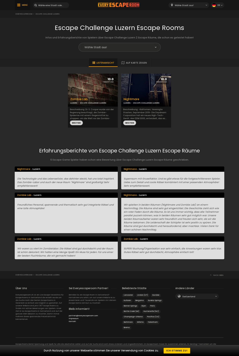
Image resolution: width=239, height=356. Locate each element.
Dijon (143, 306)
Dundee (155, 295)
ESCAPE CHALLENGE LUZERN (93, 103)
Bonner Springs (130, 306)
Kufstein (127, 300)
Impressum (74, 318)
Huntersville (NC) (151, 311)
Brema (127, 327)
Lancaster (128, 295)
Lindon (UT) (142, 295)
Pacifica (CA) (153, 316)
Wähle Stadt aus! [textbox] (184, 5)
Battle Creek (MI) (131, 311)
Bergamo (139, 300)
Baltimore (128, 322)
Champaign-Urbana (133, 316)
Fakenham (153, 322)
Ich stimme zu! (177, 350)
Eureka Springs (154, 300)
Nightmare (131, 99)
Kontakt (72, 321)
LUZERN (73, 103)
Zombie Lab (79, 99)
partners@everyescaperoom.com (83, 315)
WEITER (76, 122)
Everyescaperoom (24, 14)
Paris (152, 306)
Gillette (140, 322)
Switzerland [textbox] (188, 296)
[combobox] (189, 5)
